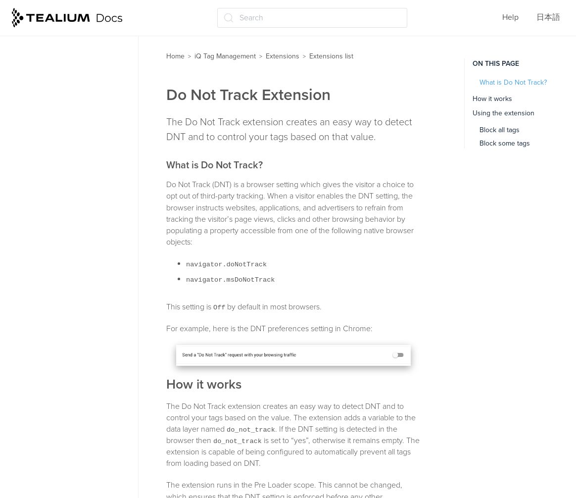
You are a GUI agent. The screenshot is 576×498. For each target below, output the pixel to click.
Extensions (282, 56)
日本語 (548, 17)
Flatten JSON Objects (64, 262)
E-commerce (48, 243)
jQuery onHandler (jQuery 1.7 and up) (76, 376)
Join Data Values (56, 321)
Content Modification (63, 107)
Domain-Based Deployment (74, 224)
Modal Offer (47, 460)
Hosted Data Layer (58, 282)
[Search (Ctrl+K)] (312, 18)
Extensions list (331, 56)
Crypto (38, 165)
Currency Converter (61, 185)
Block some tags (505, 143)
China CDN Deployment (68, 88)
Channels (43, 68)
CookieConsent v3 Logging (74, 146)
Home (175, 56)
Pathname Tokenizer (62, 480)
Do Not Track (49, 204)
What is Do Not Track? (513, 82)
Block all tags (500, 130)
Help (510, 17)
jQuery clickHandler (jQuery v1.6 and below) (75, 345)
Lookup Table (50, 421)
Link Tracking (49, 402)
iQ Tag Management (225, 56)
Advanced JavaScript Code (73, 49)
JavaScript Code (55, 301)
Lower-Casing (50, 441)
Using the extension (503, 113)
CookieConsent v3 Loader (72, 127)
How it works (492, 99)
